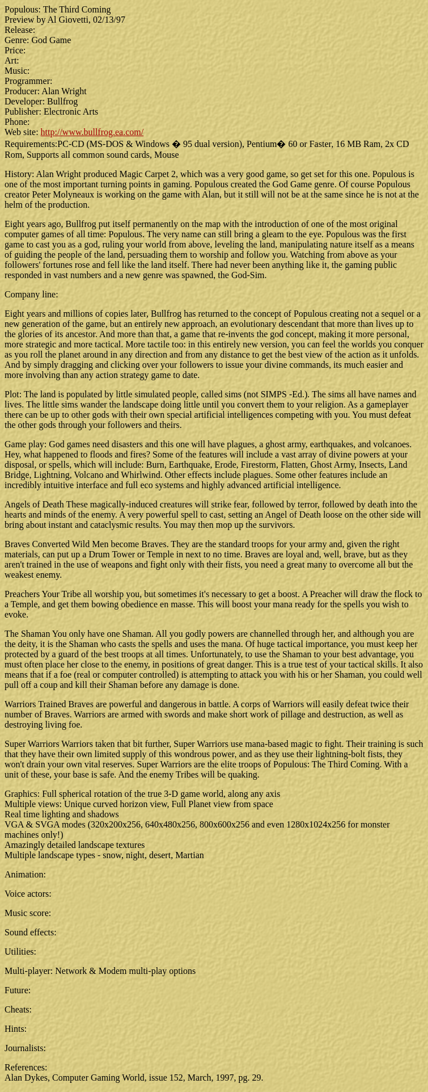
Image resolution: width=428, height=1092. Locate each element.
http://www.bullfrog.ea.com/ (92, 132)
